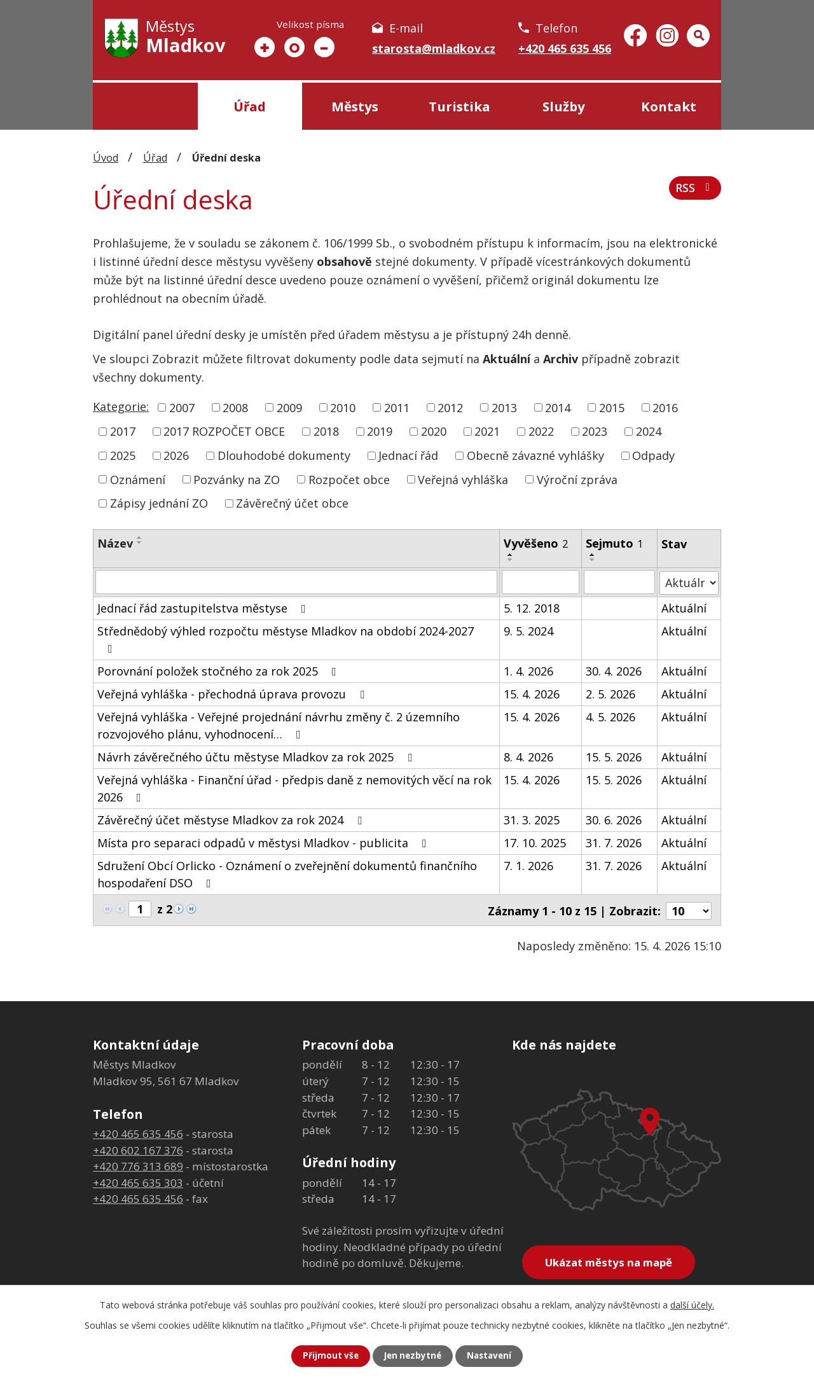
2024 (648, 431)
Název (115, 543)
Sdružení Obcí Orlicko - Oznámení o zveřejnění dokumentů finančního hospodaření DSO (287, 873)
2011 (397, 407)
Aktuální (684, 607)
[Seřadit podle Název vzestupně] (140, 537)
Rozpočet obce (349, 479)
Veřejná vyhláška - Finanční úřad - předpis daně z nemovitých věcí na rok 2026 (294, 788)
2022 (541, 431)
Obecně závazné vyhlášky (535, 455)
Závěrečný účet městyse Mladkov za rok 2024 (232, 819)
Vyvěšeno (536, 543)
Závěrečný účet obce (292, 503)
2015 (611, 407)
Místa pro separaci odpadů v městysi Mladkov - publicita (264, 842)
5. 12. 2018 (532, 607)
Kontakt (668, 106)
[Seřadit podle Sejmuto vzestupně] (593, 554)
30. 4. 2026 (614, 670)
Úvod (145, 106)
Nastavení (491, 1356)
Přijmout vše (328, 1356)
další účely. (692, 1304)
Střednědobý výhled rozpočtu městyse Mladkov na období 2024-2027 (285, 638)
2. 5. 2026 (610, 693)
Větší (264, 47)
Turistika (459, 106)
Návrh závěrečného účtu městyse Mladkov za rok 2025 (257, 756)
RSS (694, 190)
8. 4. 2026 (528, 756)
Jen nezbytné (412, 1356)
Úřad (249, 106)
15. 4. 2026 (532, 693)
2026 (176, 455)
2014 (557, 407)
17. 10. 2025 (535, 842)
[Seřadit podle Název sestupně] (140, 542)
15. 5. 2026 (614, 756)
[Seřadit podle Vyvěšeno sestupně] (511, 559)
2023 (594, 431)
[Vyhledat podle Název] (296, 582)
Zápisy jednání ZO (159, 503)
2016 (665, 407)
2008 (235, 407)
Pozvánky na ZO (236, 479)
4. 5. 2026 (610, 716)
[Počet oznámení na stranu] (689, 909)
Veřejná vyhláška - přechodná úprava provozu (233, 693)
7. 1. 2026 (528, 865)
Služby (563, 106)
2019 (379, 431)
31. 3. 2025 (532, 819)
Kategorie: (121, 406)
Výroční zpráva (577, 479)
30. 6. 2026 (614, 819)
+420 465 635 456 (564, 48)
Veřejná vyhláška (463, 479)
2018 (326, 431)
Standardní (294, 47)
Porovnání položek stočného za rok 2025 (219, 670)
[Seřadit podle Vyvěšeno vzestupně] (511, 554)
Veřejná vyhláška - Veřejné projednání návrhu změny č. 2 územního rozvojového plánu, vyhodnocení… (278, 725)
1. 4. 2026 (528, 670)
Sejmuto (614, 543)
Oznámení (137, 479)
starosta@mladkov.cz (433, 48)
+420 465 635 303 (138, 1181)
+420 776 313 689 (138, 1164)
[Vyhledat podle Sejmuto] (619, 582)
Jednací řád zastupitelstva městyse (204, 607)
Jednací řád (408, 455)
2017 (122, 431)
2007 (182, 407)
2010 (342, 407)
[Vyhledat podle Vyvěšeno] (540, 582)
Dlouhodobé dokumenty (283, 455)
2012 (450, 407)
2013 (504, 407)
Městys (354, 106)
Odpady (653, 455)
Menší (324, 47)
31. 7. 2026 (614, 842)
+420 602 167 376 (138, 1148)
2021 (487, 431)
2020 (433, 431)
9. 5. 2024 (528, 630)
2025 (122, 455)
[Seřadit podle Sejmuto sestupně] (593, 559)
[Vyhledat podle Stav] (689, 581)
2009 (289, 407)
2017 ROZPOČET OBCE (224, 431)
